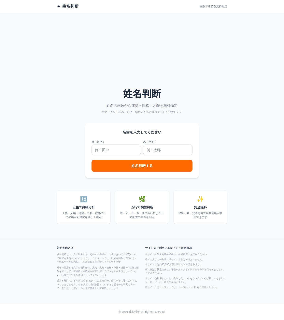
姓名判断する (142, 165)
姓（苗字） (98, 142)
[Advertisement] (142, 42)
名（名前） (150, 142)
